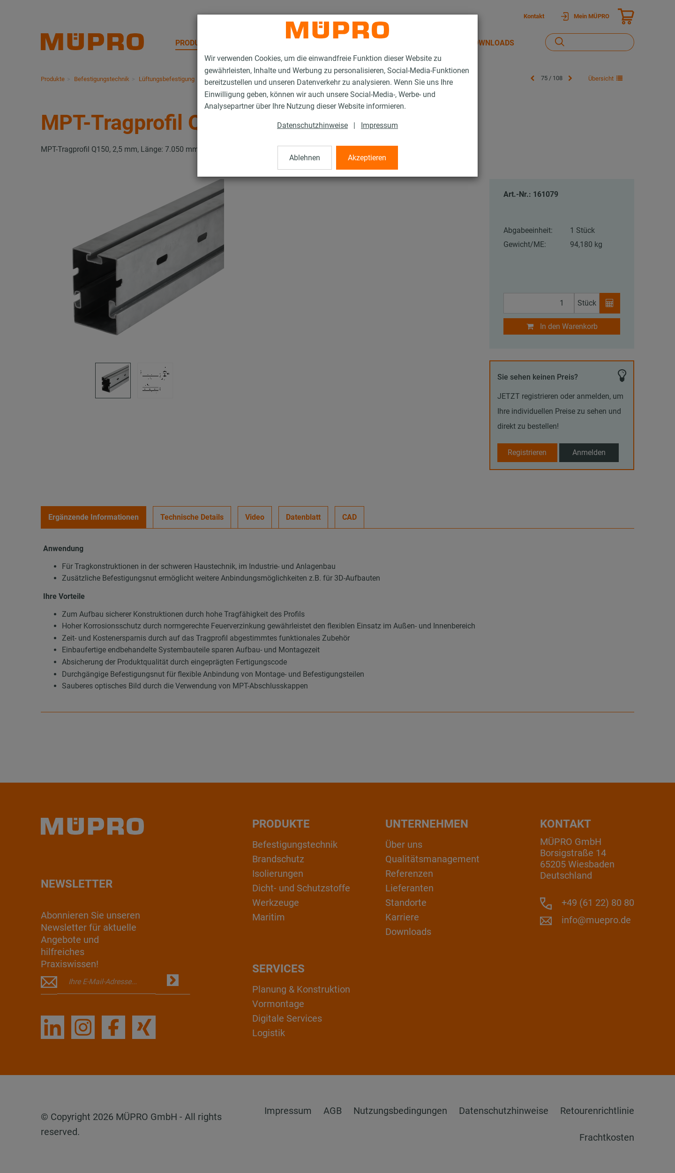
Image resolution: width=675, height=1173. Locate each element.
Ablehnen (304, 157)
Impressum (379, 125)
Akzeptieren (367, 157)
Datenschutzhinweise (312, 125)
